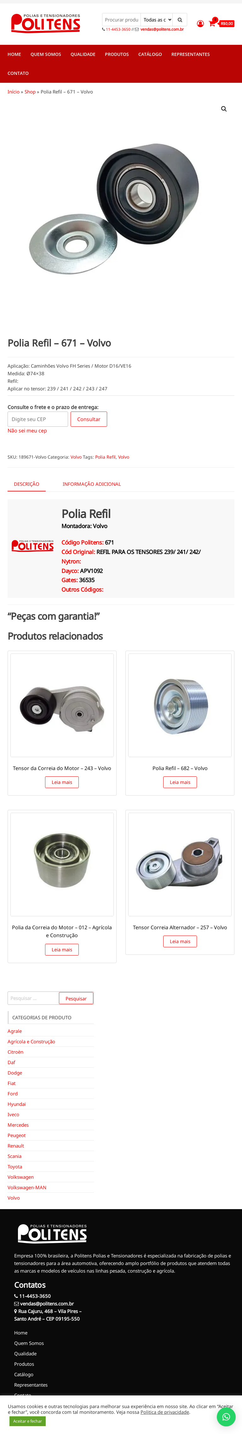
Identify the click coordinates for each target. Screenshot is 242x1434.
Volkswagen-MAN (27, 1187)
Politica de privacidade (165, 1412)
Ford (13, 1093)
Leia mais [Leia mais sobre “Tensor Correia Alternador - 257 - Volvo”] (180, 941)
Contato (18, 73)
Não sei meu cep (27, 430)
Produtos (117, 54)
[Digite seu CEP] (38, 419)
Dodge (15, 1072)
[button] (224, 109)
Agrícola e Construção (31, 1041)
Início (14, 91)
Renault (16, 1145)
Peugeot (17, 1135)
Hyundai (17, 1104)
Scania (14, 1156)
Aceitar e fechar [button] (27, 1421)
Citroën (15, 1052)
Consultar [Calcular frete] (89, 419)
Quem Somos (46, 54)
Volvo (76, 457)
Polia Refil (105, 457)
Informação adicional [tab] (92, 484)
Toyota (15, 1166)
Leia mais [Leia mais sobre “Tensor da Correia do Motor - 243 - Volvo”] (62, 782)
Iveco (13, 1114)
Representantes (190, 54)
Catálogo (150, 54)
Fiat (11, 1083)
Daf (11, 1062)
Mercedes (18, 1125)
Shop (30, 91)
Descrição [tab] (26, 484)
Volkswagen (21, 1177)
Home (14, 54)
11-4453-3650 (117, 29)
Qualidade (83, 54)
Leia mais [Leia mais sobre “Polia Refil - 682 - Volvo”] (180, 782)
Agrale (15, 1031)
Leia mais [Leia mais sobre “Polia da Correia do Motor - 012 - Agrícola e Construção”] (62, 949)
